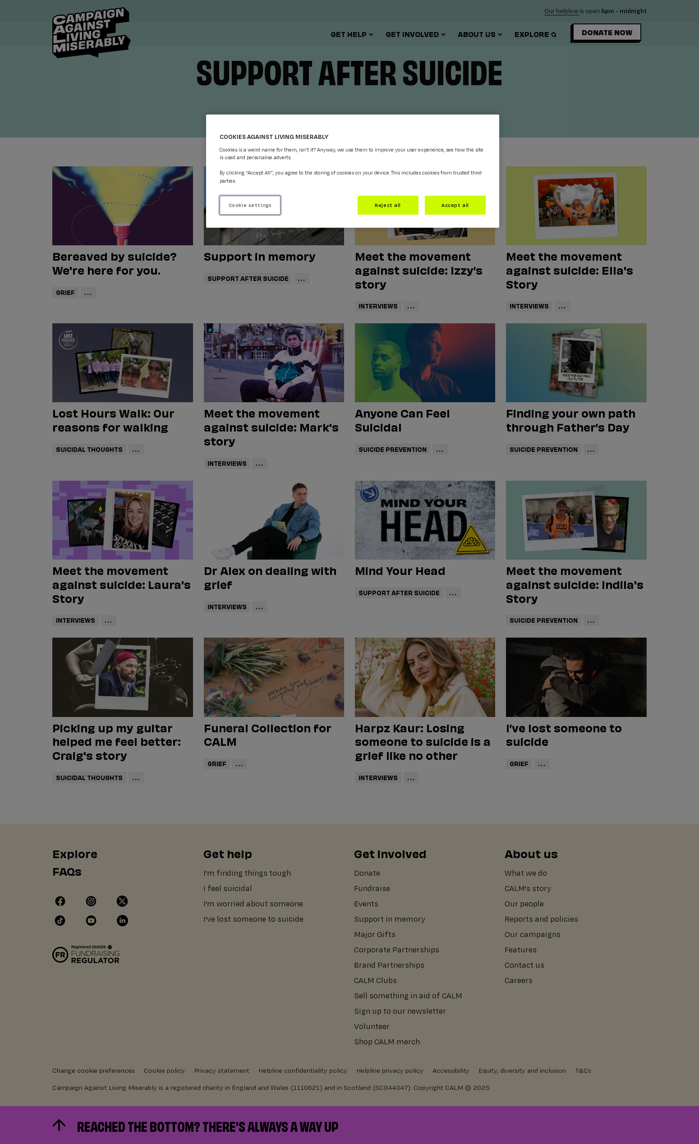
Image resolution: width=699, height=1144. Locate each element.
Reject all (388, 205)
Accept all (455, 205)
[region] (352, 171)
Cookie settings (250, 205)
